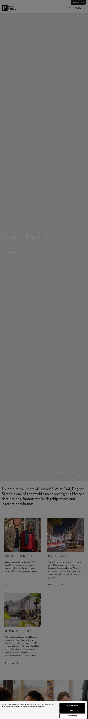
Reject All (72, 710)
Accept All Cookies (72, 705)
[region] (43, 710)
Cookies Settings (72, 715)
